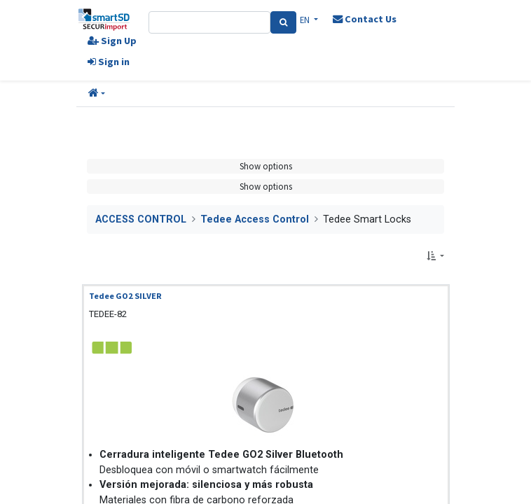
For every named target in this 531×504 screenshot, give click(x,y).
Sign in (109, 61)
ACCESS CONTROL (140, 219)
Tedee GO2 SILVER (125, 295)
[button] (96, 93)
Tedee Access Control (254, 219)
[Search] (283, 22)
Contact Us (364, 19)
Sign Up (112, 40)
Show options (266, 166)
